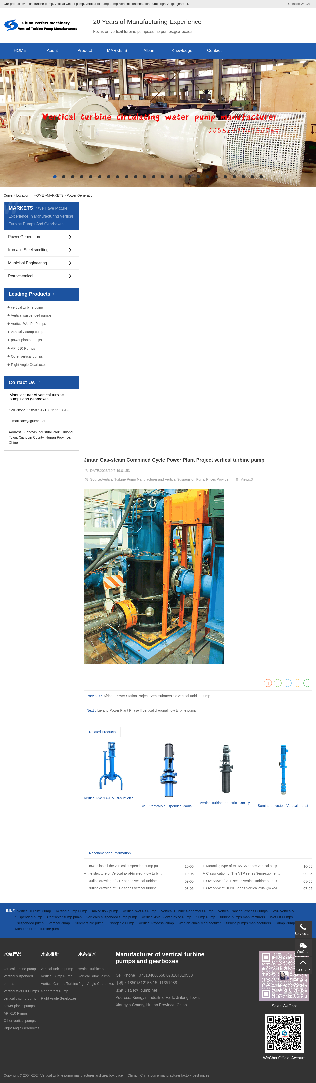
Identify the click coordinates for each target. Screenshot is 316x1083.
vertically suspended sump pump (112, 917)
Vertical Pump (60, 923)
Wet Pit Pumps (281, 917)
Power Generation (80, 195)
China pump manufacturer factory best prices (174, 1075)
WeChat (306, 4)
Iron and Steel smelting (28, 250)
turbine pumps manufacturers (243, 917)
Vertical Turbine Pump (34, 911)
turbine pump (50, 929)
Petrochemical (20, 276)
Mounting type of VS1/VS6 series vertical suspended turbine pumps (258, 866)
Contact (214, 50)
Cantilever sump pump (65, 917)
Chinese (294, 4)
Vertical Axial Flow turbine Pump (167, 917)
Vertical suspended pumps (31, 315)
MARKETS (117, 50)
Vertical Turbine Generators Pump (187, 911)
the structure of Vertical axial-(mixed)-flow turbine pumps (130, 873)
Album (150, 50)
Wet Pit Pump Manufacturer (200, 923)
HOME (20, 50)
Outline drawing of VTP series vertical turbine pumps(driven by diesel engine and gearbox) (140, 881)
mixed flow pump (105, 911)
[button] (55, 176)
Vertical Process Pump (157, 923)
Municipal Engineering (27, 263)
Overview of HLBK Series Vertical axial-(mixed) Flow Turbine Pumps (258, 888)
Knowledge (182, 50)
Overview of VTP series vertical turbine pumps (241, 881)
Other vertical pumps (27, 356)
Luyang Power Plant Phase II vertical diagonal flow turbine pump (146, 710)
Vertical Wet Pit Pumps (28, 324)
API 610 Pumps (23, 348)
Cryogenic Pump (121, 923)
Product (85, 50)
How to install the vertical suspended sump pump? (125, 866)
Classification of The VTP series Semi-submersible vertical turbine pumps (259, 873)
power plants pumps (26, 340)
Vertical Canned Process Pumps (243, 911)
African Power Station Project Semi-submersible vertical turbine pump (156, 696)
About (52, 50)
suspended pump (30, 923)
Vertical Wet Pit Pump (140, 911)
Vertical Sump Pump (72, 911)
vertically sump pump (27, 332)
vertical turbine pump (27, 307)
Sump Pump (206, 917)
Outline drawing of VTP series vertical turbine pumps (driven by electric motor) (140, 888)
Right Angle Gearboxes (28, 365)
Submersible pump (90, 923)
